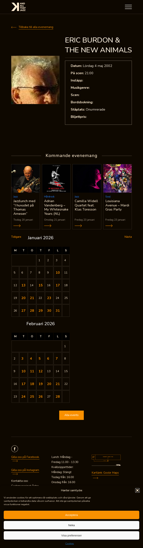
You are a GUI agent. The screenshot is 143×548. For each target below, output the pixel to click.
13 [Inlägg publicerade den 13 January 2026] (23, 285)
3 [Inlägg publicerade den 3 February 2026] (22, 359)
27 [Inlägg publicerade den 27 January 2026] (23, 311)
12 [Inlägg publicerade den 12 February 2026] (41, 371)
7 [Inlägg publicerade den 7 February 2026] (57, 359)
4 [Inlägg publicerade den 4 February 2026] (31, 359)
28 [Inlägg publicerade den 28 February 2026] (58, 397)
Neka (71, 525)
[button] (137, 490)
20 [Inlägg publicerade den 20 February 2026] (49, 384)
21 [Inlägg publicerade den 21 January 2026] (32, 298)
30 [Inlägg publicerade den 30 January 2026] (49, 311)
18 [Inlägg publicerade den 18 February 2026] (32, 384)
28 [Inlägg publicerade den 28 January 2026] (32, 311)
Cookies (69, 543)
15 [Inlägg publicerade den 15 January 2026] (41, 285)
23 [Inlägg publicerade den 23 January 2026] (49, 298)
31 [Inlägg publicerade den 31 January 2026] (58, 311)
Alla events (71, 415)
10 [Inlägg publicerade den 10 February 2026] (23, 371)
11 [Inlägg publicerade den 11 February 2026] (32, 371)
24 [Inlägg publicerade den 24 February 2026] (23, 397)
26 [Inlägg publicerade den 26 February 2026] (41, 397)
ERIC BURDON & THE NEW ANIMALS (98, 45)
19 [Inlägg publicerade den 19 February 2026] (41, 384)
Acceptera (71, 514)
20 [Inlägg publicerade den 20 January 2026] (23, 298)
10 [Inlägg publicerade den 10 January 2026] (58, 273)
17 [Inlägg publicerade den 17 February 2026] (23, 384)
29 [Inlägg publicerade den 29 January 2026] (41, 311)
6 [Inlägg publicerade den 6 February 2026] (48, 359)
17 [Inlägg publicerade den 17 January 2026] (58, 285)
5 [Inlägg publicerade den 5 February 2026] (40, 359)
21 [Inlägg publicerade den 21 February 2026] (58, 384)
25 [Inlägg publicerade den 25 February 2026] (32, 397)
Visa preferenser (71, 535)
